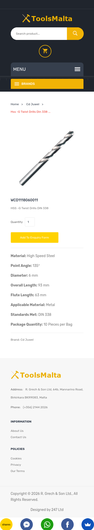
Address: (17, 389)
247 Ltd (57, 510)
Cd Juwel (32, 104)
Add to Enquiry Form (34, 237)
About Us (17, 431)
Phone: (16, 407)
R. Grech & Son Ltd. (56, 494)
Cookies (16, 458)
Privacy (16, 464)
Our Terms (18, 471)
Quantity (17, 222)
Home (15, 104)
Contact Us (18, 437)
